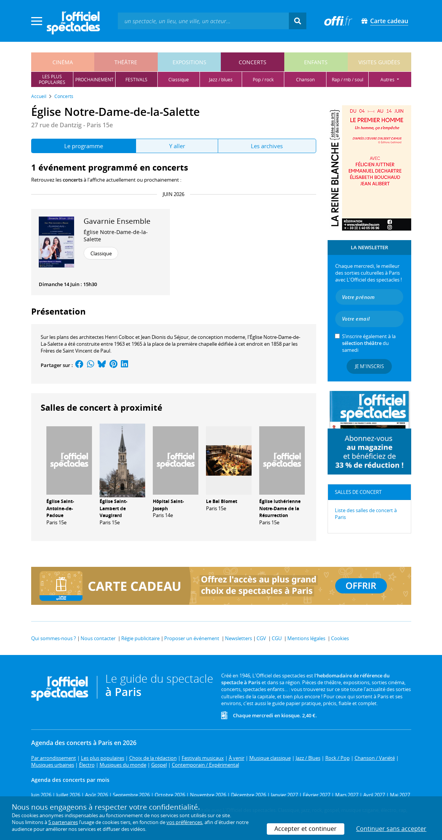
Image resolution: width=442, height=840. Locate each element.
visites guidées (379, 62)
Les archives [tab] (267, 146)
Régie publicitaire (140, 638)
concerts (252, 62)
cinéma (62, 62)
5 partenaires (63, 822)
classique (178, 79)
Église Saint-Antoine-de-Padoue (60, 508)
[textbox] (203, 21)
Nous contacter (98, 638)
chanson (305, 79)
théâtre (125, 62)
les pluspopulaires (52, 79)
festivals (136, 79)
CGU (277, 638)
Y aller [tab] (177, 146)
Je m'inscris (369, 366)
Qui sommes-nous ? (53, 638)
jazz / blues (221, 79)
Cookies (340, 638)
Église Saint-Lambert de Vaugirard (113, 508)
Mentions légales (306, 638)
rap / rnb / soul (347, 79)
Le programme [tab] (83, 146)
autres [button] (388, 79)
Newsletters (238, 638)
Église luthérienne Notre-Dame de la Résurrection (280, 508)
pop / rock (263, 79)
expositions (189, 62)
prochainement (94, 79)
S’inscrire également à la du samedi (369, 343)
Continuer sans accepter (391, 828)
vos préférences (184, 822)
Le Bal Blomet (221, 501)
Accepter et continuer (305, 828)
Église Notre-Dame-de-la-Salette (116, 235)
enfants (316, 62)
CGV (261, 638)
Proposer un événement (191, 638)
